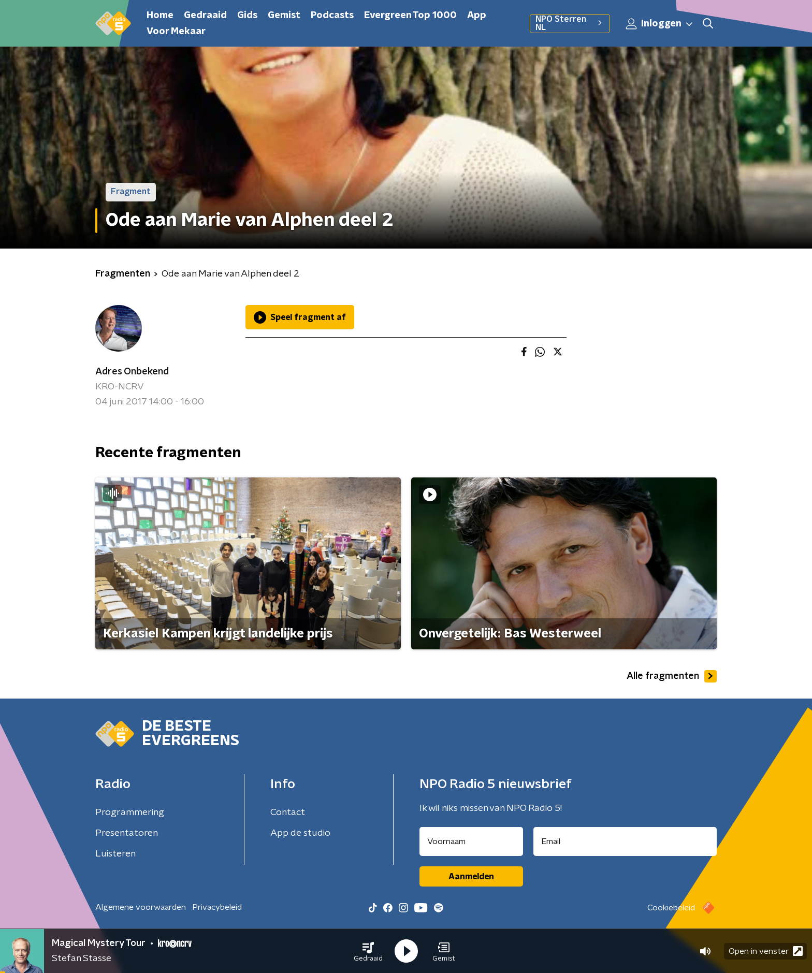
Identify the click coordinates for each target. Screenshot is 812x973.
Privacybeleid (217, 907)
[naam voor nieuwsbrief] (471, 841)
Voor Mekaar (176, 31)
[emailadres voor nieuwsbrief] (625, 841)
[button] (368, 951)
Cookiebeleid (671, 908)
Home (160, 15)
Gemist (284, 15)
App (476, 15)
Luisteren (115, 854)
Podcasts (332, 15)
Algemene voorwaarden (140, 907)
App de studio (300, 833)
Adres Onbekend (132, 371)
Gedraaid (205, 15)
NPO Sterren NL (569, 23)
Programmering (129, 812)
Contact (287, 812)
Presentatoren (126, 833)
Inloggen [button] (660, 24)
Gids (247, 15)
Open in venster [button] (766, 951)
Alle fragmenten (672, 676)
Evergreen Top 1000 (410, 15)
